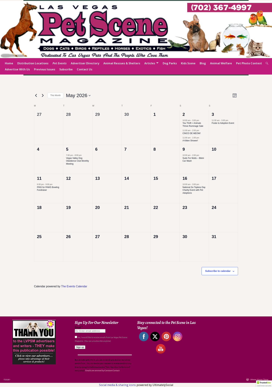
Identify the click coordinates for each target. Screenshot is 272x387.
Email (79, 327)
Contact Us (84, 69)
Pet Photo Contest (249, 63)
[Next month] (43, 95)
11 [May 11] (39, 178)
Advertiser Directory (85, 63)
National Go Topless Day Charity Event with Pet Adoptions (193, 190)
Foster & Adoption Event (223, 123)
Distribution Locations (32, 63)
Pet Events (60, 63)
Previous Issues (44, 69)
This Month (55, 95)
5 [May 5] (67, 149)
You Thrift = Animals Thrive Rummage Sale (192, 124)
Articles (149, 63)
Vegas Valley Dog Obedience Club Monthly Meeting (77, 161)
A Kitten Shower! (190, 140)
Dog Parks (170, 63)
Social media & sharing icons (118, 385)
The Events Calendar (74, 286)
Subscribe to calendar (218, 271)
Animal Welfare (221, 63)
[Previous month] (36, 95)
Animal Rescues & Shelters (121, 63)
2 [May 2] (183, 114)
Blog (203, 63)
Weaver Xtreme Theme (259, 380)
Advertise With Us (17, 69)
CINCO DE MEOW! (191, 133)
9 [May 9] (183, 149)
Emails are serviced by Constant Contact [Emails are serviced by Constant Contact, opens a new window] (102, 370)
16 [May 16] (184, 178)
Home (9, 63)
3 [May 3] (213, 114)
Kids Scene (188, 63)
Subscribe (66, 69)
